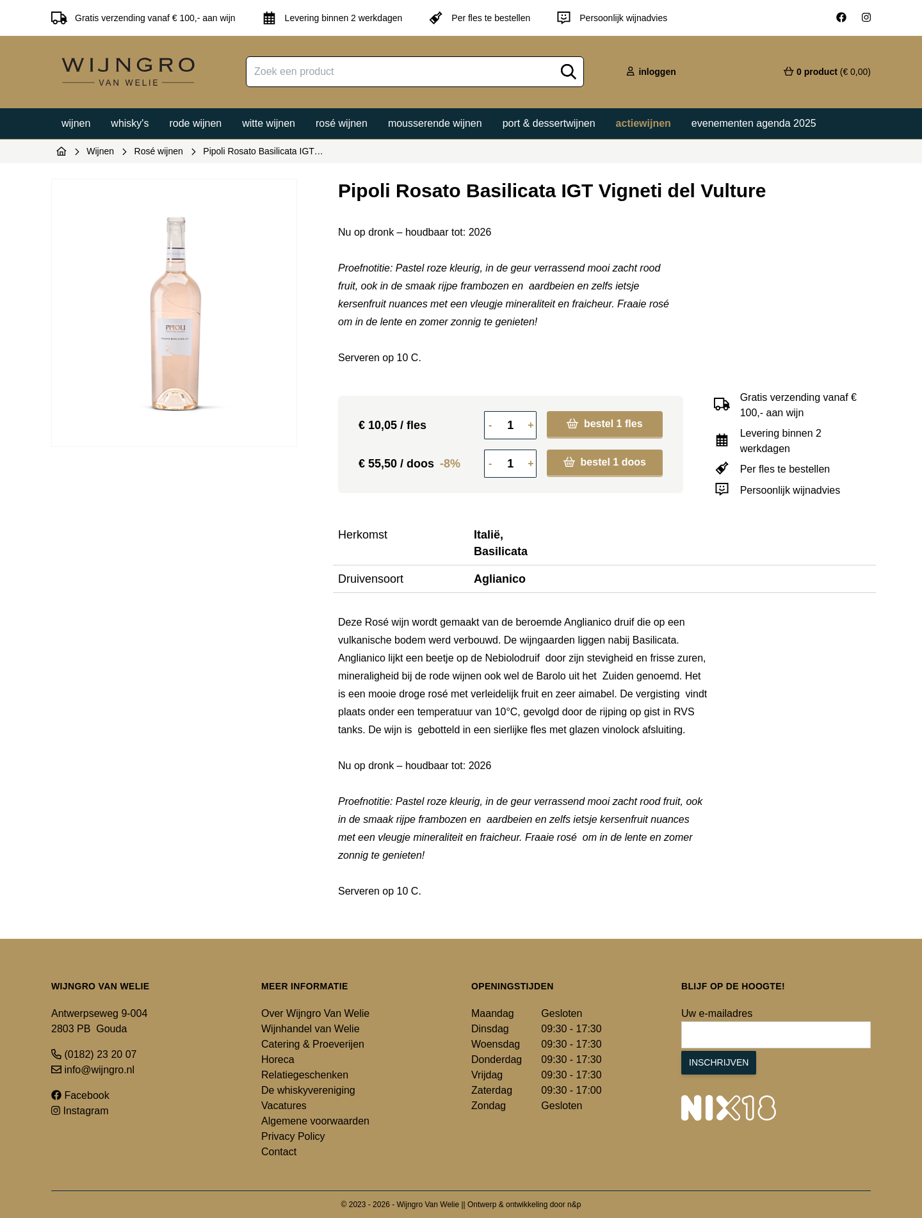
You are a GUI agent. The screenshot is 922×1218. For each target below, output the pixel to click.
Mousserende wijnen (435, 123)
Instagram (80, 1110)
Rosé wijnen (342, 123)
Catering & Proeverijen (312, 1044)
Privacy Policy (293, 1136)
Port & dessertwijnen (549, 123)
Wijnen (75, 123)
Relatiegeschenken (304, 1074)
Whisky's (130, 123)
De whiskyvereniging (308, 1090)
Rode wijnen (195, 123)
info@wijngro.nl (92, 1069)
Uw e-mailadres (716, 1013)
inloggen (650, 72)
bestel (604, 423)
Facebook (80, 1095)
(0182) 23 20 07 (93, 1054)
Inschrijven (718, 1062)
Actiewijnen (643, 123)
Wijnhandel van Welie (310, 1028)
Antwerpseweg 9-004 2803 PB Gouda (99, 1021)
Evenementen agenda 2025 (753, 123)
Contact (278, 1151)
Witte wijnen (268, 123)
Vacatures (284, 1105)
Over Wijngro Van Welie (315, 1013)
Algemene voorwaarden (315, 1121)
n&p (574, 1204)
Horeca (278, 1059)
